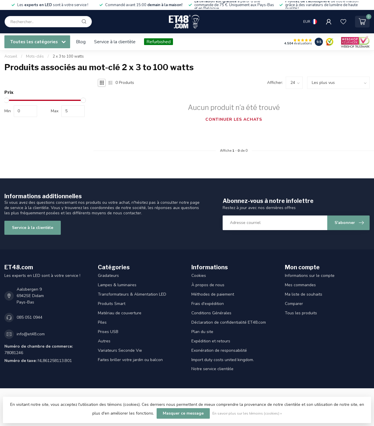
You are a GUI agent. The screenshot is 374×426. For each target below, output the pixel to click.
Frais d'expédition (207, 303)
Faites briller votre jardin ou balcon (130, 360)
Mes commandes (300, 285)
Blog (81, 42)
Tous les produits (301, 313)
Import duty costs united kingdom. (222, 360)
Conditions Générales (211, 313)
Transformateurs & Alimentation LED (132, 294)
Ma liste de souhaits (303, 294)
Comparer (294, 303)
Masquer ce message (183, 413)
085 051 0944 (29, 317)
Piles (102, 322)
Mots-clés (35, 56)
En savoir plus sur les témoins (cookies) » (247, 413)
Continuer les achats (233, 119)
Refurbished (158, 42)
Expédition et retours (210, 341)
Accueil (10, 56)
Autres (104, 341)
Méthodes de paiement (212, 294)
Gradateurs (108, 275)
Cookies (198, 275)
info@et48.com (31, 334)
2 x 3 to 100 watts (68, 56)
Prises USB (108, 331)
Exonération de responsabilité (219, 350)
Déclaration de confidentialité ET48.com (228, 322)
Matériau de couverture (119, 313)
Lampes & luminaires (117, 285)
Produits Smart (111, 303)
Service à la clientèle (115, 42)
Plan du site (202, 331)
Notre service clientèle (212, 369)
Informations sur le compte (310, 275)
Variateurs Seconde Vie (120, 350)
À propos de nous (207, 285)
